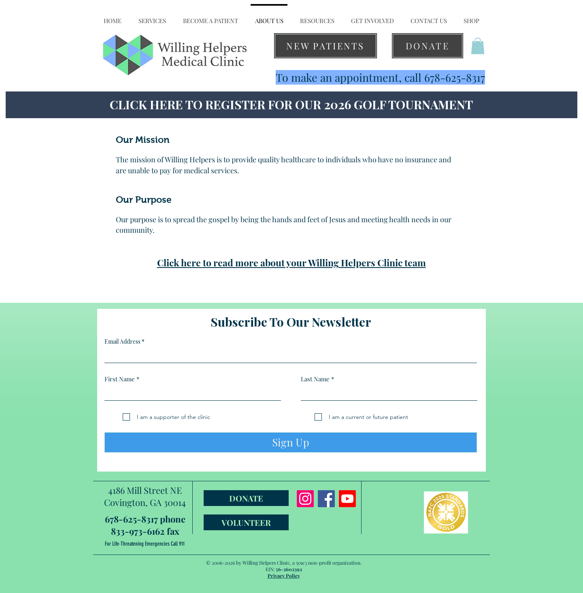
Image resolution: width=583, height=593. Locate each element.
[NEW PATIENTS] (325, 46)
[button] (152, 17)
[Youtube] (347, 498)
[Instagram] (305, 498)
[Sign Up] (290, 442)
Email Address (122, 341)
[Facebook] (326, 498)
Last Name (315, 379)
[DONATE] (428, 46)
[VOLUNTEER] (246, 522)
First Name (119, 379)
